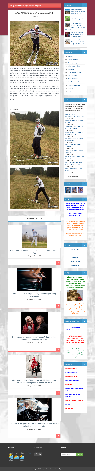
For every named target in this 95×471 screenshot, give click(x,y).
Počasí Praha (75, 249)
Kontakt (52, 469)
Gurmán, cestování (73, 82)
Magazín (35, 16)
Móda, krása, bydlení (74, 66)
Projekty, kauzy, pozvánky (75, 63)
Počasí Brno (75, 257)
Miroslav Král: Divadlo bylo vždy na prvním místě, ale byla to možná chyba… (77, 34)
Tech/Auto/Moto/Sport (74, 85)
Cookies (70, 91)
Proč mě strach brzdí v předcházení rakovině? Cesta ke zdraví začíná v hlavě (78, 11)
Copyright (34, 469)
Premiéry (70, 88)
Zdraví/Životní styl (73, 79)
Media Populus (59, 469)
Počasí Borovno (75, 265)
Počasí (29, 453)
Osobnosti (71, 69)
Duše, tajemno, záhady (74, 72)
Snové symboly (72, 75)
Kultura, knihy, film (73, 59)
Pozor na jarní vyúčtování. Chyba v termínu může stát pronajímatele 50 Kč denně (77, 42)
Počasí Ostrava (75, 261)
